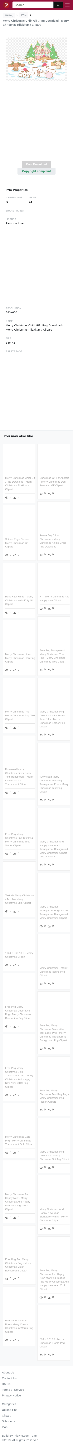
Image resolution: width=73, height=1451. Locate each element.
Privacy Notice (11, 1395)
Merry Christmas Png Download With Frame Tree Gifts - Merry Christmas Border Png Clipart (28, 720)
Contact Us (9, 1378)
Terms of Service (13, 1389)
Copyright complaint (36, 171)
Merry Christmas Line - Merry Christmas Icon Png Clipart (43, 657)
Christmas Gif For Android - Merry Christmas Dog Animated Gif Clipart (54, 481)
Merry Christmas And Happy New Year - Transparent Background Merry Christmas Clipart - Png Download (30, 850)
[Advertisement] (36, 123)
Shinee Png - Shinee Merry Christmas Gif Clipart (40, 542)
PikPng (9, 15)
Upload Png (9, 1409)
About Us (8, 1372)
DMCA (6, 1384)
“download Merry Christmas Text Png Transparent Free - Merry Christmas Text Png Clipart (30, 785)
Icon (4, 1427)
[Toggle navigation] (67, 5)
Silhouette (8, 1421)
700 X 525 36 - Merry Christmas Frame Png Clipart (28, 1346)
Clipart (6, 1415)
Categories (9, 1404)
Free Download (36, 164)
